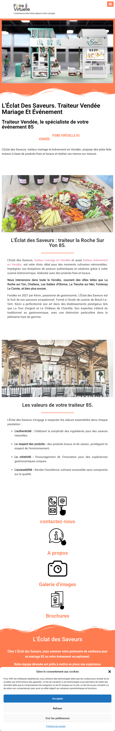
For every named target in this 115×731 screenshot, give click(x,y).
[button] (109, 671)
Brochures (57, 616)
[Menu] (110, 4)
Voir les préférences (57, 718)
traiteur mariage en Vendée (53, 260)
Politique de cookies (55, 726)
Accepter (57, 698)
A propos (57, 553)
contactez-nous (57, 521)
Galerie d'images (57, 584)
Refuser (57, 708)
